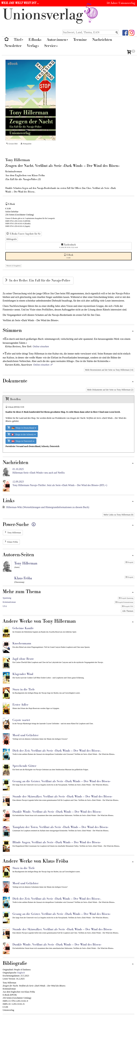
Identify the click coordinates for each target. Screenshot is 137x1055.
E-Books (35, 39)
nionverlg (51, 15)
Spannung (7, 598)
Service (51, 45)
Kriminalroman (9, 602)
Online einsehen (41, 346)
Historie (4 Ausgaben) (13, 266)
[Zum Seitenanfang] (132, 331)
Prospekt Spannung (126, 598)
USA (5, 606)
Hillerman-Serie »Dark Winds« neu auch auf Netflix (38, 471)
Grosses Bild (11, 144)
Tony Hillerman (14, 532)
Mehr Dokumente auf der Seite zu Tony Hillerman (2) (110, 389)
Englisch (21, 972)
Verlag (33, 45)
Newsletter (13, 45)
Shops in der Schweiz (21, 434)
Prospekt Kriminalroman (124, 602)
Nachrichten (102, 39)
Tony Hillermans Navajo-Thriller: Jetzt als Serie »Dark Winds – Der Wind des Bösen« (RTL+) (59, 483)
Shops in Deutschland (21, 427)
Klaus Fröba (12, 542)
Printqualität (26, 144)
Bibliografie (11, 239)
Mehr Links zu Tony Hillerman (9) (118, 514)
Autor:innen (57, 39)
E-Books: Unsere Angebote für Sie (23, 233)
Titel (18, 39)
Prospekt (129, 562)
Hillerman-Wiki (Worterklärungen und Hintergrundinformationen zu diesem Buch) (47, 507)
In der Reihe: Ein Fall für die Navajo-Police (40, 280)
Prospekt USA (127, 606)
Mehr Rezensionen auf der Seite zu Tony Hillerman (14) (109, 370)
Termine (80, 39)
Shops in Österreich (20, 440)
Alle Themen (127, 611)
